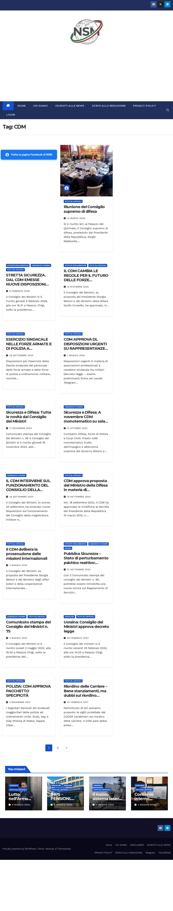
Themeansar (64, 848)
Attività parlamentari (17, 265)
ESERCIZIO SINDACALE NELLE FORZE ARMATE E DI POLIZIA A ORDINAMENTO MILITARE (29, 348)
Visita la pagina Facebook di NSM (28, 154)
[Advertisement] (86, 76)
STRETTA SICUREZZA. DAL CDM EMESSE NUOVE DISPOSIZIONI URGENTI (26, 282)
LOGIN (10, 114)
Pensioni (68, 785)
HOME (21, 105)
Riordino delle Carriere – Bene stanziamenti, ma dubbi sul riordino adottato (85, 693)
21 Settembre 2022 (79, 569)
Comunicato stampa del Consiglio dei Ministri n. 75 (28, 627)
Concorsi (139, 785)
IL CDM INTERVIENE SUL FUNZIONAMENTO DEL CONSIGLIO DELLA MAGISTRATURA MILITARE (28, 490)
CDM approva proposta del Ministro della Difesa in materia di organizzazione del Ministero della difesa (86, 490)
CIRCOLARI (69, 617)
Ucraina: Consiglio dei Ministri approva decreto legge (86, 627)
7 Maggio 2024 (76, 355)
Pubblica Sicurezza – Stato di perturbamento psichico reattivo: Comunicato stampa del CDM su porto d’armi (86, 562)
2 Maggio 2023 (18, 565)
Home (109, 845)
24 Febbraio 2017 (77, 702)
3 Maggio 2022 (18, 638)
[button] (167, 110)
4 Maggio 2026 (21, 805)
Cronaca (14, 785)
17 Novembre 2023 (20, 428)
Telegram (150, 852)
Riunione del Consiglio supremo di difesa (84, 209)
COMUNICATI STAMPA (41, 265)
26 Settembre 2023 (21, 497)
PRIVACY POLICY (144, 105)
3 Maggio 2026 (147, 805)
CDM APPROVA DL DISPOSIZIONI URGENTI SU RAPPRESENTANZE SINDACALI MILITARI (85, 346)
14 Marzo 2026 (76, 218)
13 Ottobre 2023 (77, 428)
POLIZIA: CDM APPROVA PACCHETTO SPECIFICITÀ (28, 691)
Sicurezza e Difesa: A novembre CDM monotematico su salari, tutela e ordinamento (86, 419)
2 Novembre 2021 (20, 702)
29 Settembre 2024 (21, 355)
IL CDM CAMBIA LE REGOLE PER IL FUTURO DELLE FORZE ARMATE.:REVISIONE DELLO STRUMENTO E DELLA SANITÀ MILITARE (86, 282)
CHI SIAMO (40, 105)
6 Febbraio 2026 (19, 291)
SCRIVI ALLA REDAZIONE (109, 105)
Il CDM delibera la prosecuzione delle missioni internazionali (26, 554)
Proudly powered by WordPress (20, 848)
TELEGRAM (164, 852)
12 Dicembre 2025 (78, 287)
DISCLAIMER (137, 845)
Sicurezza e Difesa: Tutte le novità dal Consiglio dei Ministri (28, 417)
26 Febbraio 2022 (78, 638)
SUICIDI (68, 548)
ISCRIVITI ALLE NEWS (69, 105)
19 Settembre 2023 (79, 497)
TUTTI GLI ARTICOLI (73, 201)
